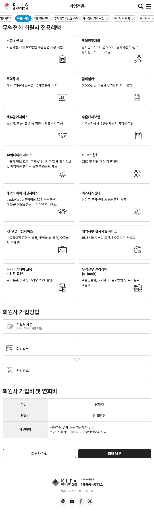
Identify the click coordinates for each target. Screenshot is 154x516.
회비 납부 (114, 453)
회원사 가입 (39, 453)
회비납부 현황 (124, 18)
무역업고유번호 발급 (66, 18)
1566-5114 (92, 484)
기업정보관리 (41, 18)
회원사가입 (23, 18)
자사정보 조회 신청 (95, 18)
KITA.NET (15, 6)
